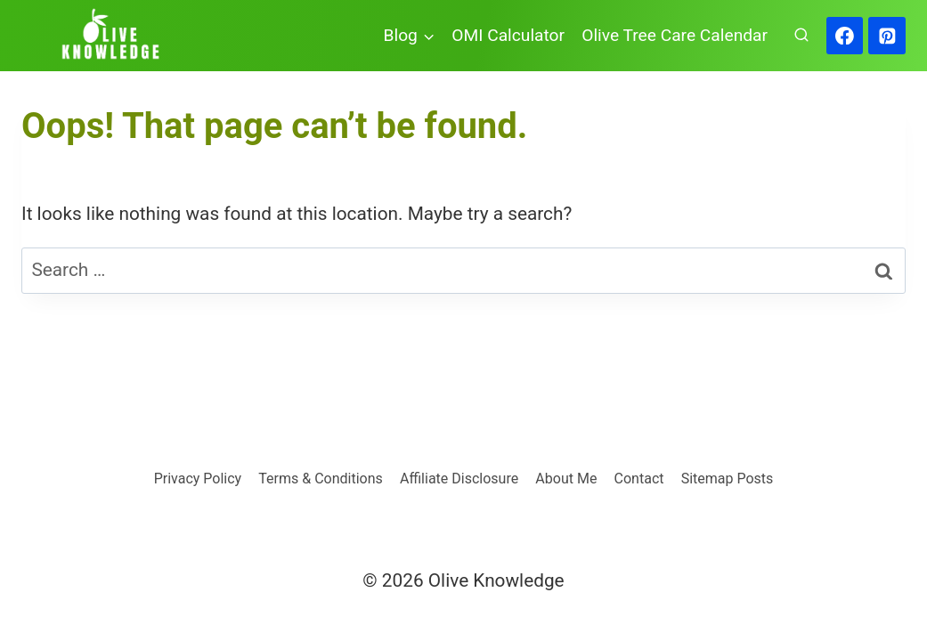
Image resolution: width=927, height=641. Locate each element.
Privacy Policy (198, 478)
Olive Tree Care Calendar (674, 35)
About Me (566, 478)
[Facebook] (845, 35)
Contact (639, 478)
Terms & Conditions (320, 478)
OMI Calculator (508, 35)
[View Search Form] (801, 36)
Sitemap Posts (727, 478)
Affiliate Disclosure (459, 478)
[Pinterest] (887, 35)
